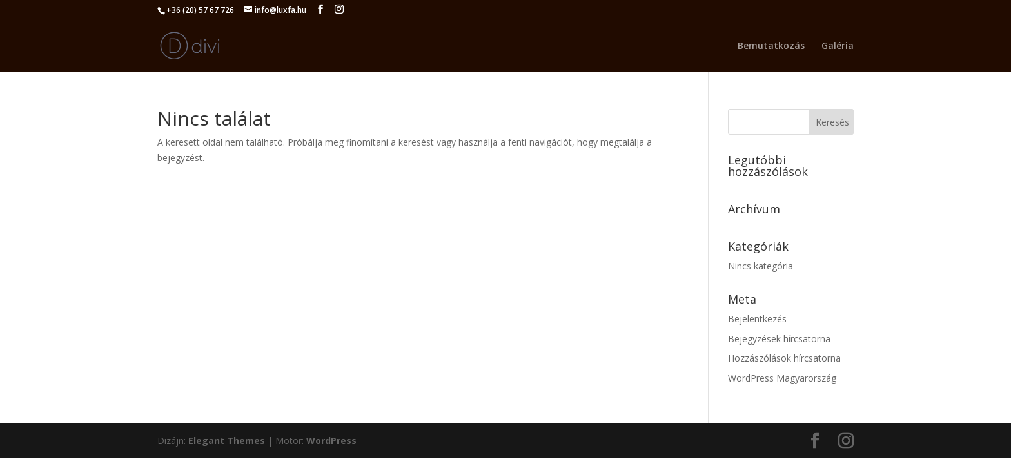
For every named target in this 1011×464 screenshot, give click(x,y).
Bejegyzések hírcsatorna (779, 339)
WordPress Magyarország (782, 378)
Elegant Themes (226, 440)
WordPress (331, 440)
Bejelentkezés (757, 319)
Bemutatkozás (771, 46)
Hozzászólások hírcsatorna (784, 358)
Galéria (837, 46)
